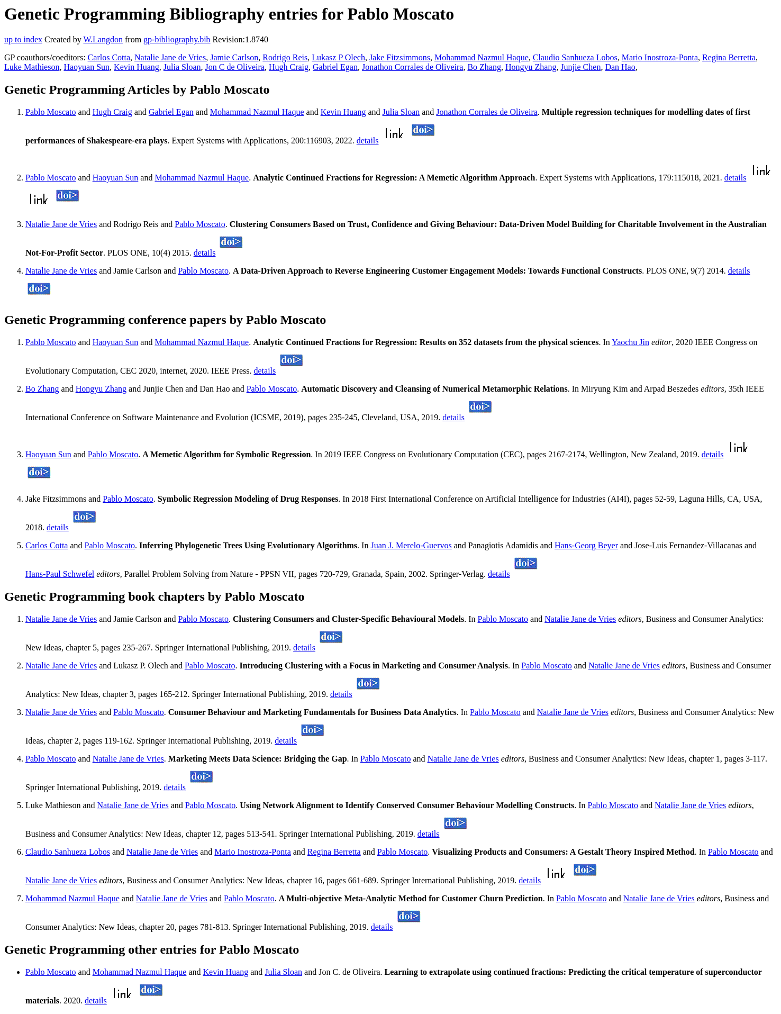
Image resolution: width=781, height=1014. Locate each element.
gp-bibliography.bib (177, 39)
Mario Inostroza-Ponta (660, 57)
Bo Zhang (484, 66)
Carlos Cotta (109, 57)
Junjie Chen (580, 66)
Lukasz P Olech (338, 57)
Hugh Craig (288, 66)
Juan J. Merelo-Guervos (410, 545)
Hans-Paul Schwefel (59, 573)
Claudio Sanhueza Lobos (575, 57)
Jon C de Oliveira (235, 66)
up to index (23, 39)
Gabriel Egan (335, 66)
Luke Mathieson (31, 66)
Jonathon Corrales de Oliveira (413, 66)
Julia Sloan (182, 66)
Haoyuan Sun (86, 66)
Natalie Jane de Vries (170, 57)
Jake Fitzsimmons (399, 57)
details (368, 140)
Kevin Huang (136, 66)
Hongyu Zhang (530, 66)
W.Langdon (103, 39)
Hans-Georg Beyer (586, 545)
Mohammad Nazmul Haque (481, 57)
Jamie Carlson (234, 57)
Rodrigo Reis (284, 57)
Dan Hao (620, 66)
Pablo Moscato (50, 111)
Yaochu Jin (630, 342)
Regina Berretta (729, 57)
